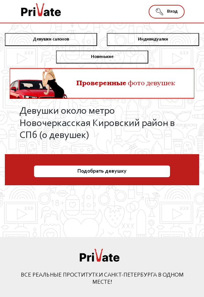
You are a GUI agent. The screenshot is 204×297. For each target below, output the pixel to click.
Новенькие (102, 57)
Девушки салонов (51, 39)
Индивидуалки (153, 39)
